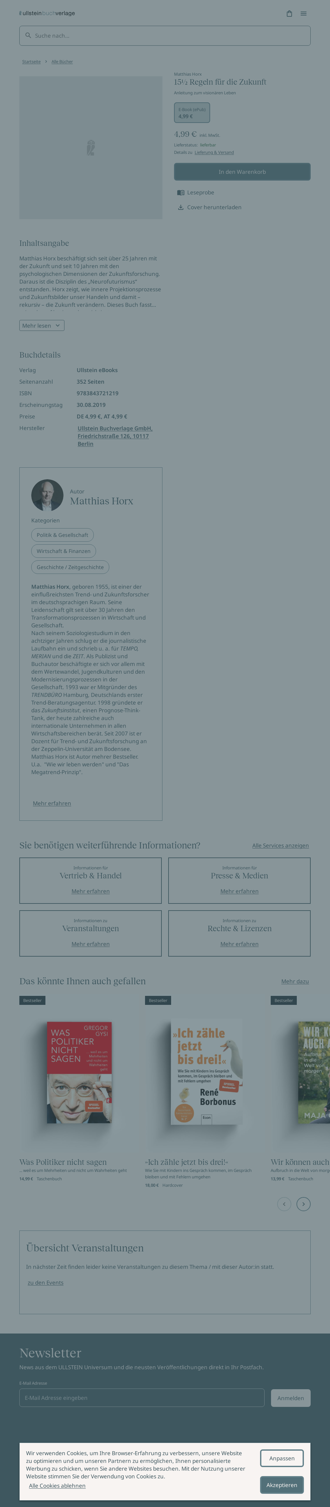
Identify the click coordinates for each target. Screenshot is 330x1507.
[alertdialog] (165, 1472)
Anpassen (282, 1458)
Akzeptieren (282, 1485)
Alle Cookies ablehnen (57, 1485)
